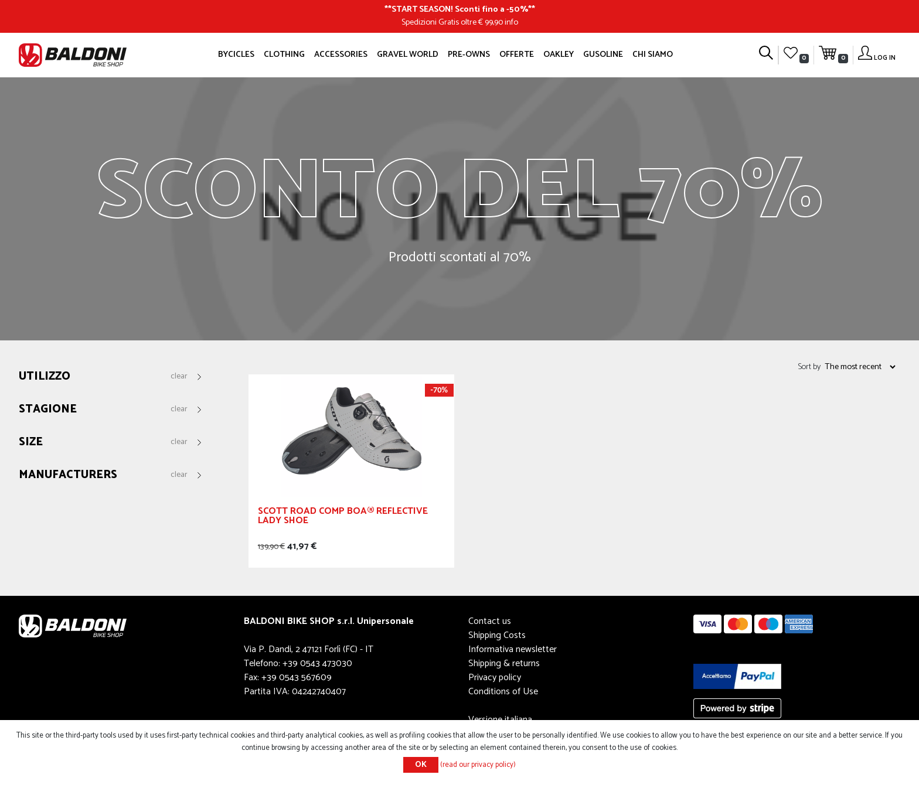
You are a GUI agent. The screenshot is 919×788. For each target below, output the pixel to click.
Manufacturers (68, 475)
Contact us (489, 621)
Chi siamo (652, 54)
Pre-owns (469, 54)
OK (421, 765)
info (511, 22)
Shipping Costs (497, 635)
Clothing (284, 54)
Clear (179, 377)
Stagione (48, 409)
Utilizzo (44, 377)
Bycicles (236, 54)
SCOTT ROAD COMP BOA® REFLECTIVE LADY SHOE (343, 517)
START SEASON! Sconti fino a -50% (460, 9)
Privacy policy (494, 677)
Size (31, 442)
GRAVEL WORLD (407, 54)
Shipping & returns (504, 663)
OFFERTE (516, 54)
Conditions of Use (503, 692)
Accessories (340, 54)
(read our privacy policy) (478, 764)
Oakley (558, 54)
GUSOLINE (603, 54)
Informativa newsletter (512, 649)
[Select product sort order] (859, 366)
